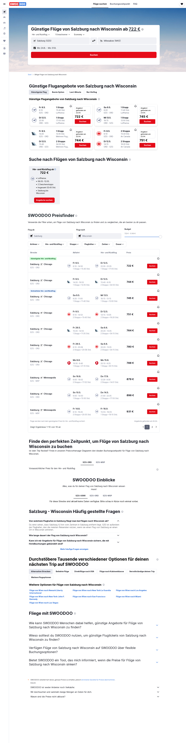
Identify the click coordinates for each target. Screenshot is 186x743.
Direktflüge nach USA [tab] (88, 546)
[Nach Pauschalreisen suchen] (4, 28)
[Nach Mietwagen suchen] (4, 22)
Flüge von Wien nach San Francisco (92, 571)
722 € (138, 29)
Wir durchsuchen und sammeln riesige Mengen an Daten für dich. (98, 666)
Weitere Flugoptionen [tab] (45, 552)
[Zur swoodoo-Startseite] (17, 4)
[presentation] (146, 29)
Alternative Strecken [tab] (44, 546)
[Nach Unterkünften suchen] (4, 17)
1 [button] (150, 401)
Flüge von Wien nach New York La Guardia (95, 565)
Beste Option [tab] (62, 92)
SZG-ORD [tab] (90, 436)
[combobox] (45, 34)
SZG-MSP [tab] (104, 436)
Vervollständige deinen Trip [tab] (145, 546)
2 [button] (156, 401)
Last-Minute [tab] (79, 92)
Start (33, 75)
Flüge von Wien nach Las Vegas (47, 577)
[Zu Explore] (4, 33)
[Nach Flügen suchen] (4, 11)
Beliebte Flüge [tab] (66, 546)
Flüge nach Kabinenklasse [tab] (115, 546)
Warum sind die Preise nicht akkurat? (98, 671)
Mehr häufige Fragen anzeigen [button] (78, 523)
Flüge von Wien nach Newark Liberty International (49, 566)
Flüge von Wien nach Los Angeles (135, 565)
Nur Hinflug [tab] (95, 92)
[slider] (164, 236)
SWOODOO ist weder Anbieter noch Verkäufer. (98, 661)
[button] (4, 4)
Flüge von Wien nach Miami (132, 571)
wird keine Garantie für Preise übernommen (101, 654)
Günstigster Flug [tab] (42, 92)
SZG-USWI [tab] (84, 470)
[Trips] (4, 40)
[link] (48, 200)
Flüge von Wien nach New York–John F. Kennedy (50, 572)
